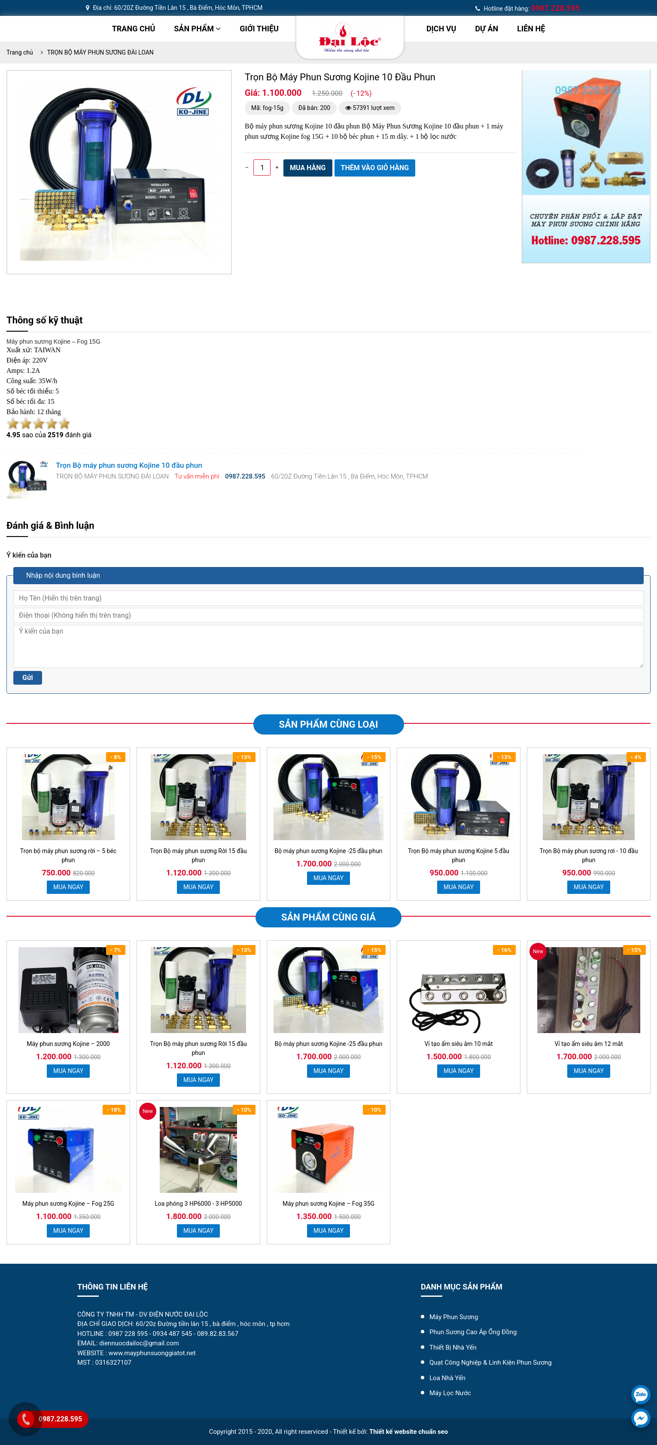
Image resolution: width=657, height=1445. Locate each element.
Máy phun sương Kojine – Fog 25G (68, 1203)
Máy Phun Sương (453, 1317)
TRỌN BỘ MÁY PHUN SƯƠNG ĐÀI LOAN (100, 52)
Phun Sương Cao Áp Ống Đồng (473, 1332)
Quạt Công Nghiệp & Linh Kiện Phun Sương (490, 1362)
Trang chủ (133, 28)
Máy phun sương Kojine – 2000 (68, 1043)
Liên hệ (531, 28)
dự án (486, 28)
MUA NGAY (68, 887)
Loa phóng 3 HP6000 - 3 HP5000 (198, 1203)
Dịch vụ (441, 28)
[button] (210, 91)
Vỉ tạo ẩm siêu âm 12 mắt (588, 1043)
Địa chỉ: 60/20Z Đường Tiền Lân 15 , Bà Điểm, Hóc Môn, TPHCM (174, 7)
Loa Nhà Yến (447, 1378)
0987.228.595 (60, 1419)
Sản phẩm (197, 28)
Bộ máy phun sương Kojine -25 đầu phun (329, 850)
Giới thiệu (259, 28)
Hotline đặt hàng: (527, 8)
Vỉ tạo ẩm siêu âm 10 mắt (458, 1043)
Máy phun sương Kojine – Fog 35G (328, 1203)
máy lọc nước (450, 1393)
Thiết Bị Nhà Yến (453, 1347)
